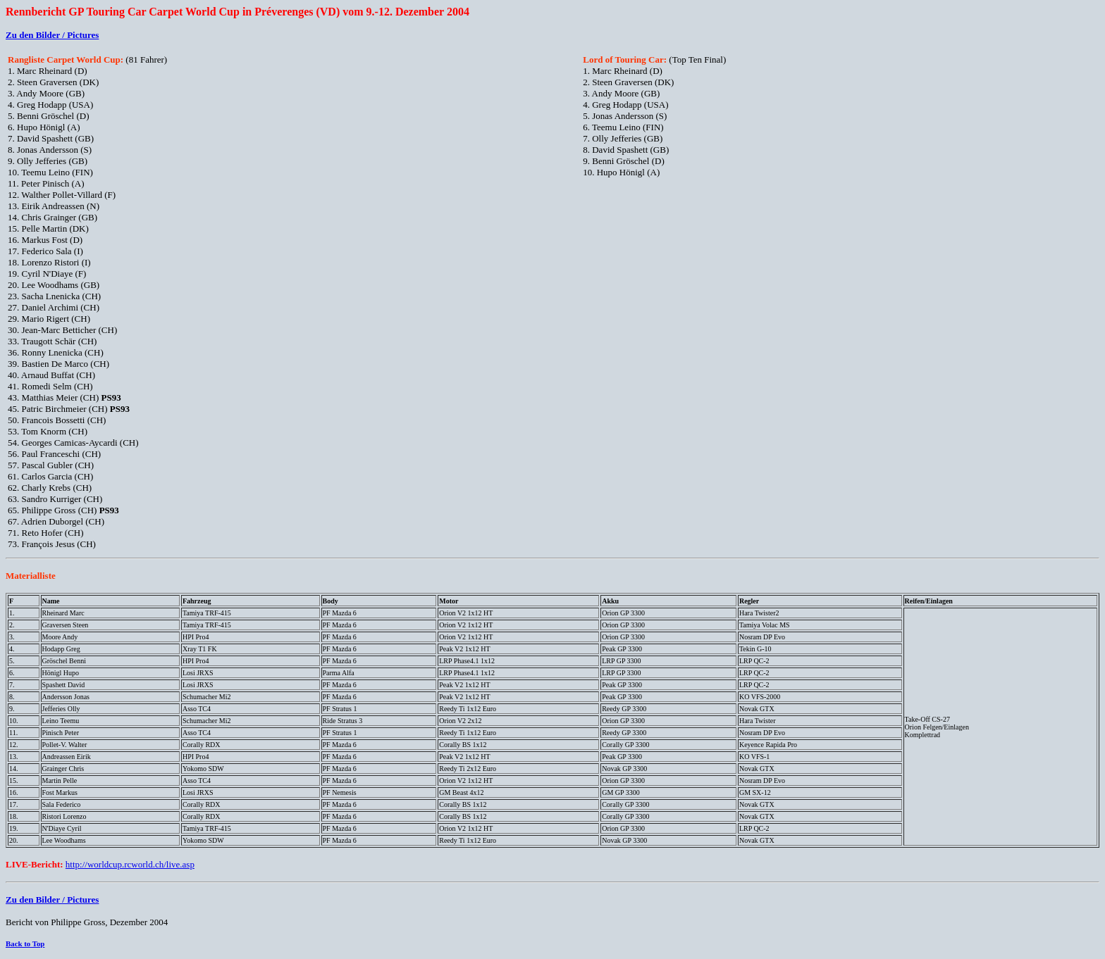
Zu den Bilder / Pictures (52, 35)
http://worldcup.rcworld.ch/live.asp (130, 864)
